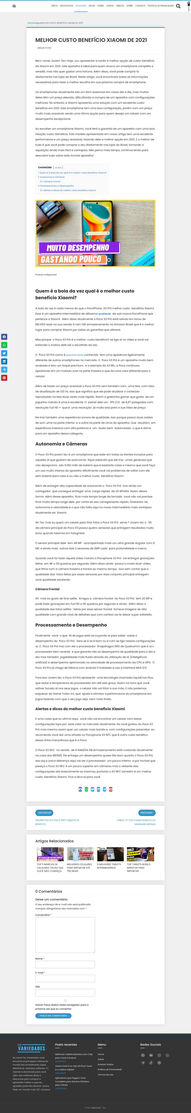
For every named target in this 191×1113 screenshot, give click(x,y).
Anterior (44, 813)
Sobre (101, 1059)
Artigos (37, 22)
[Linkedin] (100, 790)
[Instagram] (159, 1055)
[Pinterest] (118, 790)
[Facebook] (73, 790)
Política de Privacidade (110, 1069)
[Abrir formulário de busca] (178, 6)
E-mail (40, 972)
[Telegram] (109, 790)
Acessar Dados (106, 1064)
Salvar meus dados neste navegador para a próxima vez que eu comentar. (61, 1006)
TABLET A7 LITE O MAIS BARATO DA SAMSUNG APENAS (136, 823)
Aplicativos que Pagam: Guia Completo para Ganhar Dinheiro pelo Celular (72, 1081)
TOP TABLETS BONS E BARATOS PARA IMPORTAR (140, 866)
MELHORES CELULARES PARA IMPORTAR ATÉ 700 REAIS (79, 868)
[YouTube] (151, 1055)
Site (37, 986)
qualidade (105, 314)
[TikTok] (151, 1062)
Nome (39, 958)
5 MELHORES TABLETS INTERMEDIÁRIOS (107, 866)
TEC (104, 1108)
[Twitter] (91, 790)
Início (30, 22)
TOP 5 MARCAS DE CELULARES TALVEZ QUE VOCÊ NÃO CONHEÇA (48, 868)
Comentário (43, 914)
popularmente (76, 355)
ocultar (58, 167)
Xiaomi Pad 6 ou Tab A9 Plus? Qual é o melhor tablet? (73, 1068)
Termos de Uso (105, 1074)
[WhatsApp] (167, 1055)
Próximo (147, 813)
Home (101, 1054)
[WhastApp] (82, 790)
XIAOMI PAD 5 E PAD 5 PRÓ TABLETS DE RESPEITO (57, 823)
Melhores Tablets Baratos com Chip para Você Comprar (74, 1056)
